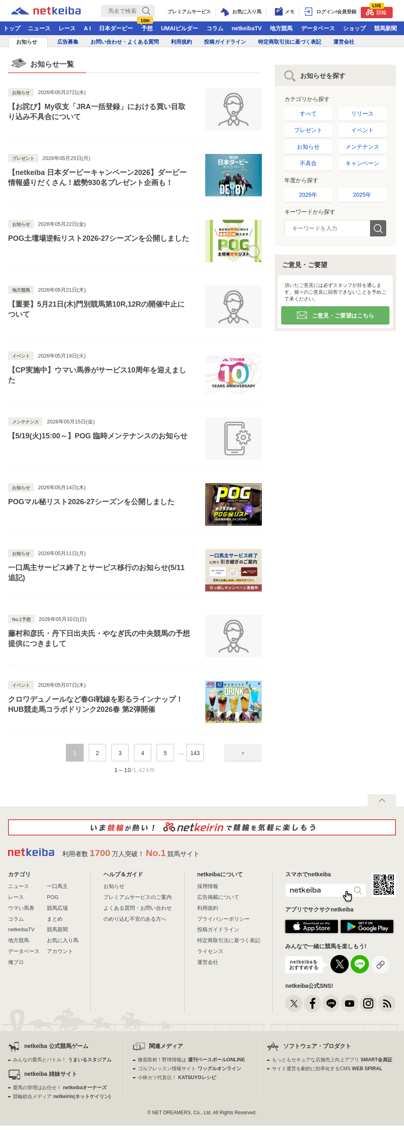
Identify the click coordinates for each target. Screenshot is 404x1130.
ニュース (39, 28)
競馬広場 (57, 908)
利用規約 (181, 42)
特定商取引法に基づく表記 (289, 42)
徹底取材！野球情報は (191, 1060)
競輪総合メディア (61, 1096)
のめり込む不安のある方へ (134, 919)
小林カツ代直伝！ (177, 1077)
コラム (214, 28)
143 (195, 753)
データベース (318, 28)
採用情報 (207, 886)
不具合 (308, 163)
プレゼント (308, 130)
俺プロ (16, 962)
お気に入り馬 (62, 940)
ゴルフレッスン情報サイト (189, 1068)
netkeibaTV (246, 28)
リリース (362, 113)
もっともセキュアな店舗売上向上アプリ (332, 1060)
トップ (11, 28)
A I (87, 28)
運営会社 (343, 42)
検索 (378, 228)
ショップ (354, 28)
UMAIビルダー (179, 28)
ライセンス (210, 951)
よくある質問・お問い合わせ (137, 908)
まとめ (55, 919)
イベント (362, 130)
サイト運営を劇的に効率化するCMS (327, 1068)
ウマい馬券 (21, 908)
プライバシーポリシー (223, 919)
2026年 (308, 194)
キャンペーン (362, 163)
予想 (147, 28)
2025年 (362, 194)
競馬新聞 (385, 28)
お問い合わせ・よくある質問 (124, 42)
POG (53, 897)
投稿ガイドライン (225, 42)
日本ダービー (116, 28)
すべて (308, 113)
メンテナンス (362, 146)
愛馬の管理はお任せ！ (60, 1087)
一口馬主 (57, 886)
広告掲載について (218, 897)
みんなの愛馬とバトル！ (62, 1060)
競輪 (376, 11)
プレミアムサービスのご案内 (137, 897)
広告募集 (67, 42)
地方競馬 (281, 28)
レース (67, 28)
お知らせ (26, 42)
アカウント (60, 951)
